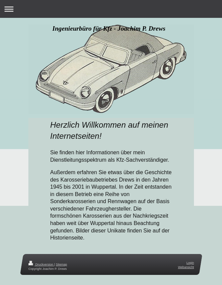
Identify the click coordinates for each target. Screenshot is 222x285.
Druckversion (41, 264)
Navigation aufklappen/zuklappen (111, 9)
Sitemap (61, 264)
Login (190, 262)
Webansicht (186, 266)
